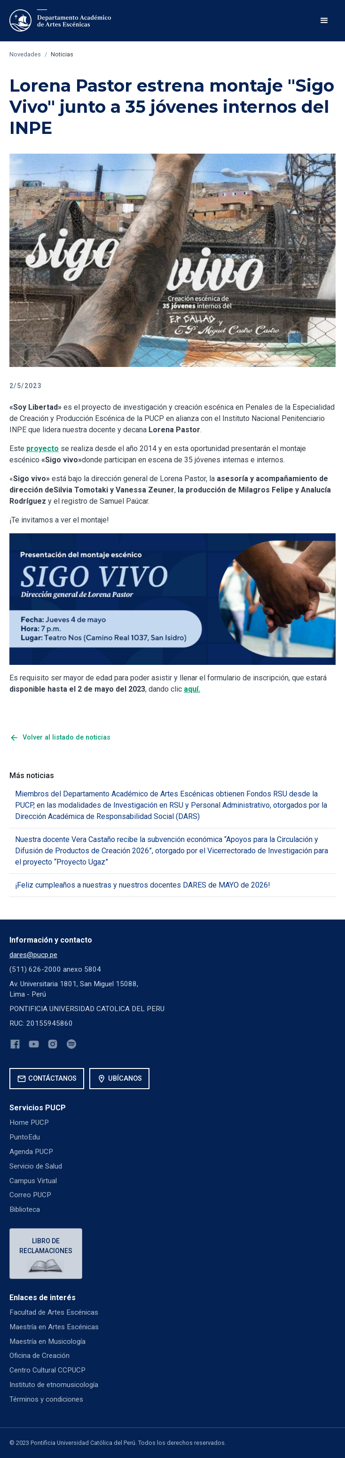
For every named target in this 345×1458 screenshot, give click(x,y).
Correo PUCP (30, 1195)
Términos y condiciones (46, 1399)
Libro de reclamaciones (45, 1246)
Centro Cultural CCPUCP (47, 1370)
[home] (61, 20)
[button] (324, 20)
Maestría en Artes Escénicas (54, 1327)
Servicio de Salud (35, 1166)
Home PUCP (29, 1122)
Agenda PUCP (31, 1151)
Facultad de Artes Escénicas (53, 1312)
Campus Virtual (33, 1181)
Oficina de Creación (39, 1355)
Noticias (62, 54)
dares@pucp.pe (33, 955)
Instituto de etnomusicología (53, 1384)
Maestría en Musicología (47, 1341)
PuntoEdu (24, 1137)
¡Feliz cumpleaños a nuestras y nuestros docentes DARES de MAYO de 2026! (142, 885)
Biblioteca (24, 1209)
